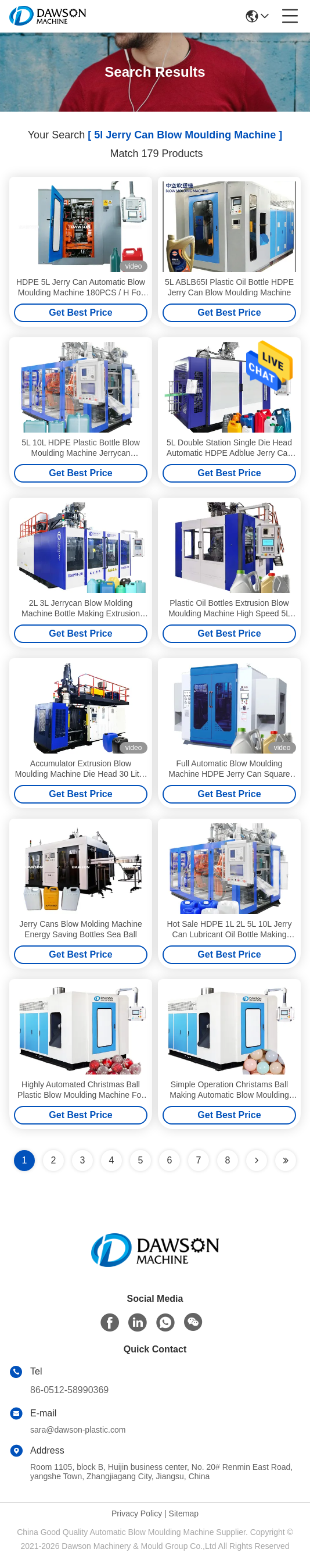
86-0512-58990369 (69, 1390)
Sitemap (184, 1513)
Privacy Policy (136, 1513)
